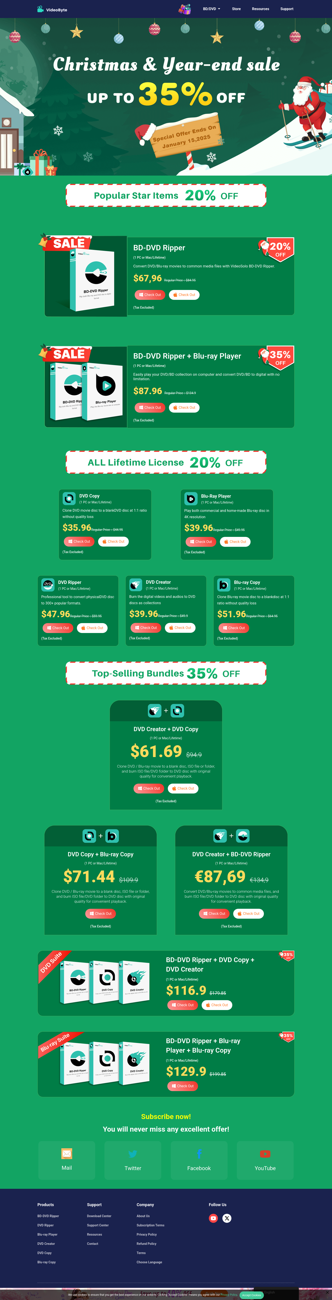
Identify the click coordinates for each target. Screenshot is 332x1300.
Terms (141, 1253)
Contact (92, 1244)
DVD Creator (46, 1244)
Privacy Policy (147, 1234)
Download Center (99, 1216)
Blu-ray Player (47, 1234)
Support (286, 9)
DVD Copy (44, 1253)
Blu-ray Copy (46, 1262)
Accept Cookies (251, 1295)
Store (236, 9)
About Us (143, 1216)
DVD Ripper (45, 1225)
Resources (260, 9)
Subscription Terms (150, 1225)
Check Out (150, 294)
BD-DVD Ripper (48, 1216)
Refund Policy (146, 1244)
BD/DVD (209, 9)
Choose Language (149, 1262)
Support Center (98, 1225)
